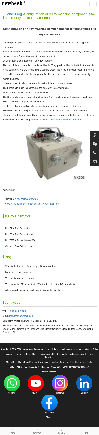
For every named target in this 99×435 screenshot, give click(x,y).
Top (86, 430)
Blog (18, 14)
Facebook (49, 404)
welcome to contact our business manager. (60, 119)
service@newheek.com (21, 316)
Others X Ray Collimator (17, 246)
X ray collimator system (26, 199)
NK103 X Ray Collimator (17, 234)
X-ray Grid (64, 362)
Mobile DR (10, 362)
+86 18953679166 (16, 311)
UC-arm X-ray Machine (27, 362)
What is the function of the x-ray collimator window (30, 266)
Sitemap (49, 417)
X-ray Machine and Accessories (70, 354)
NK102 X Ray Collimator (17, 228)
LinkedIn (84, 384)
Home (9, 14)
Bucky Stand (31, 354)
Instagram (60, 384)
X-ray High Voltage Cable (81, 362)
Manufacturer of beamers (18, 272)
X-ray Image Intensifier (48, 362)
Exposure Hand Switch (15, 354)
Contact (37, 430)
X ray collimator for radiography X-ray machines (35, 203)
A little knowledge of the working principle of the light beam (34, 290)
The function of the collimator (19, 278)
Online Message (49, 372)
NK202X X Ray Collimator (18, 240)
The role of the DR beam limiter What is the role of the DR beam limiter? (41, 284)
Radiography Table (47, 354)
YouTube (36, 384)
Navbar (61, 430)
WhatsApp (12, 384)
